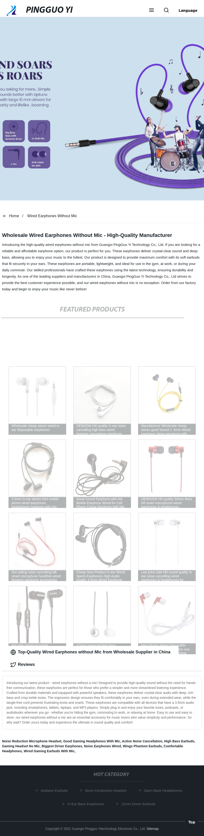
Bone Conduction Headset (106, 790)
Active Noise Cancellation (142, 741)
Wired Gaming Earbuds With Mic (49, 751)
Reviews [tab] (22, 665)
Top (191, 822)
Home (14, 216)
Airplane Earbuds (54, 790)
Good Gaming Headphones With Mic (91, 741)
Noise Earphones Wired (102, 746)
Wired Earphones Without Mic (52, 216)
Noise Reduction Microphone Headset (31, 741)
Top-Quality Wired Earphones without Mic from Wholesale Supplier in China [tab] (90, 652)
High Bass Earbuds (179, 741)
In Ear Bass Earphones (86, 804)
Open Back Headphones (163, 790)
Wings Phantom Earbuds (142, 746)
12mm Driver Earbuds (139, 804)
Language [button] (188, 10)
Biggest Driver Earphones (62, 746)
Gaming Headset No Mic (21, 746)
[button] (151, 10)
